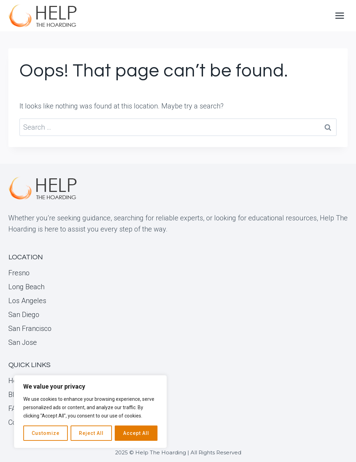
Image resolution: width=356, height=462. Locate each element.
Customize (45, 433)
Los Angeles (27, 301)
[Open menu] (339, 15)
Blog (15, 394)
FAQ (14, 408)
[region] (90, 411)
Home (17, 380)
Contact (20, 422)
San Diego (23, 314)
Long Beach (26, 287)
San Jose (22, 342)
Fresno (19, 273)
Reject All (91, 433)
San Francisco (29, 328)
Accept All (136, 433)
